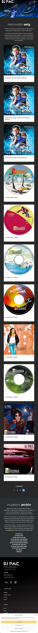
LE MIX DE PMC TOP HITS (19, 544)
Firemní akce (7, 595)
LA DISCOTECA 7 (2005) (11, 237)
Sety (5, 608)
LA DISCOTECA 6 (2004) (11, 277)
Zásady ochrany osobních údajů (22, 631)
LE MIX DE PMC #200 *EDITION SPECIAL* (16, 157)
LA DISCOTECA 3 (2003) (11, 397)
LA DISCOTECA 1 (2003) (11, 477)
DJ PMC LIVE (19, 533)
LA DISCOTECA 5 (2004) (11, 317)
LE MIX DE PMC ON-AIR (19, 537)
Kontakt (6, 613)
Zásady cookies (13, 631)
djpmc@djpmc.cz (8, 575)
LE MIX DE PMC (19, 535)
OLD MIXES (19, 550)
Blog (5, 610)
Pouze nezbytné (19, 625)
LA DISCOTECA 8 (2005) (11, 197)
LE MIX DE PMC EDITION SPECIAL (19, 542)
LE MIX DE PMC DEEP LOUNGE (19, 541)
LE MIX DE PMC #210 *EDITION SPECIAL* (16, 78)
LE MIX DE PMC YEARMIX (19, 548)
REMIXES (19, 551)
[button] (36, 615)
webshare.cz (10, 530)
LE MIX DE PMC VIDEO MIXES (19, 546)
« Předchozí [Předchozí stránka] (19, 486)
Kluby (5, 599)
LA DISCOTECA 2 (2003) (11, 437)
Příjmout (19, 622)
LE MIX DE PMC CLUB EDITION (19, 539)
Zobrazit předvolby (19, 628)
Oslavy (5, 597)
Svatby (5, 592)
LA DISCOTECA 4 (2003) (11, 357)
